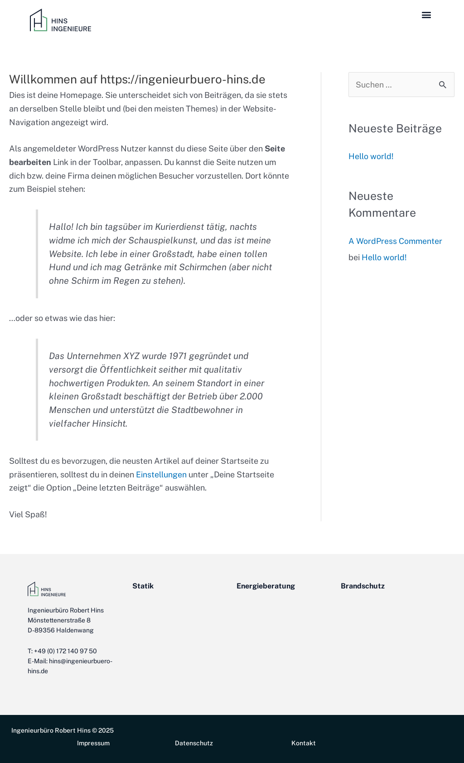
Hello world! (371, 156)
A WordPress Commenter (395, 241)
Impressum (93, 743)
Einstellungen (161, 474)
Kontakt (303, 743)
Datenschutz (194, 743)
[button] (426, 14)
